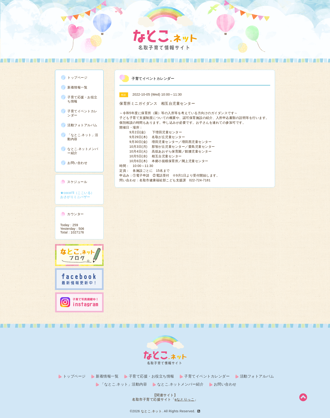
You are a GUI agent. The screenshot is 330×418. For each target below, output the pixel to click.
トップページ (77, 77)
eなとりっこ (184, 399)
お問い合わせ (77, 163)
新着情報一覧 (77, 87)
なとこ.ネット (151, 411)
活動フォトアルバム (82, 125)
